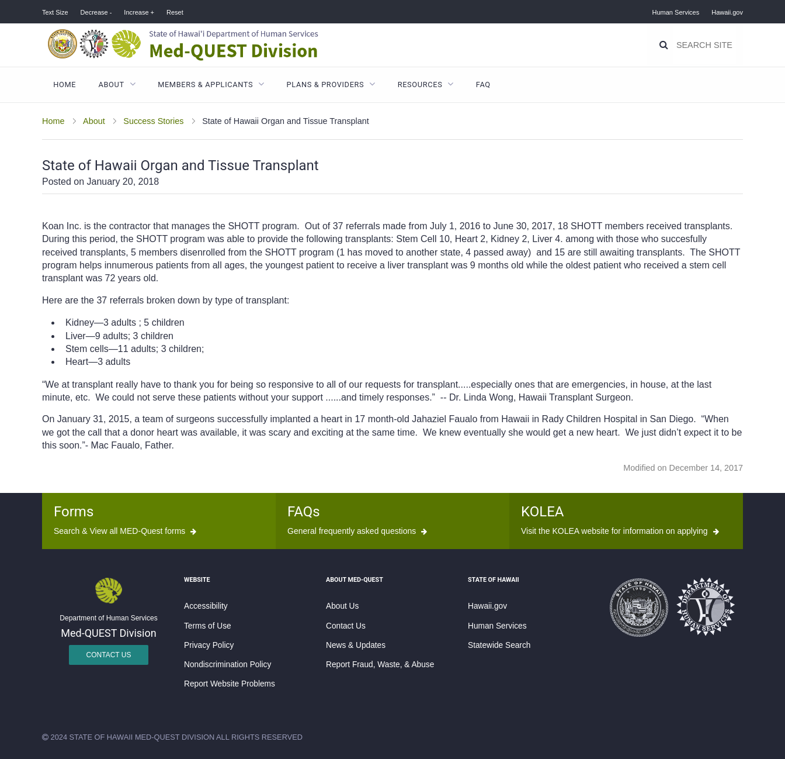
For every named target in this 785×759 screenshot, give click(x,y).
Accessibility (206, 606)
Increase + (139, 12)
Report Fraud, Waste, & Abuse (380, 664)
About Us (342, 606)
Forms (73, 511)
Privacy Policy (209, 645)
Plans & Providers (325, 84)
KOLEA (542, 511)
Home (64, 84)
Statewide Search (499, 645)
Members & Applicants (205, 84)
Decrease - (96, 12)
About (111, 84)
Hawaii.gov (727, 12)
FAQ (483, 84)
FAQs (303, 511)
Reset (174, 12)
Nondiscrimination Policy (227, 664)
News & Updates (355, 645)
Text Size (55, 12)
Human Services (676, 12)
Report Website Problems (229, 683)
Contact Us (108, 655)
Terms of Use (207, 626)
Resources (420, 84)
